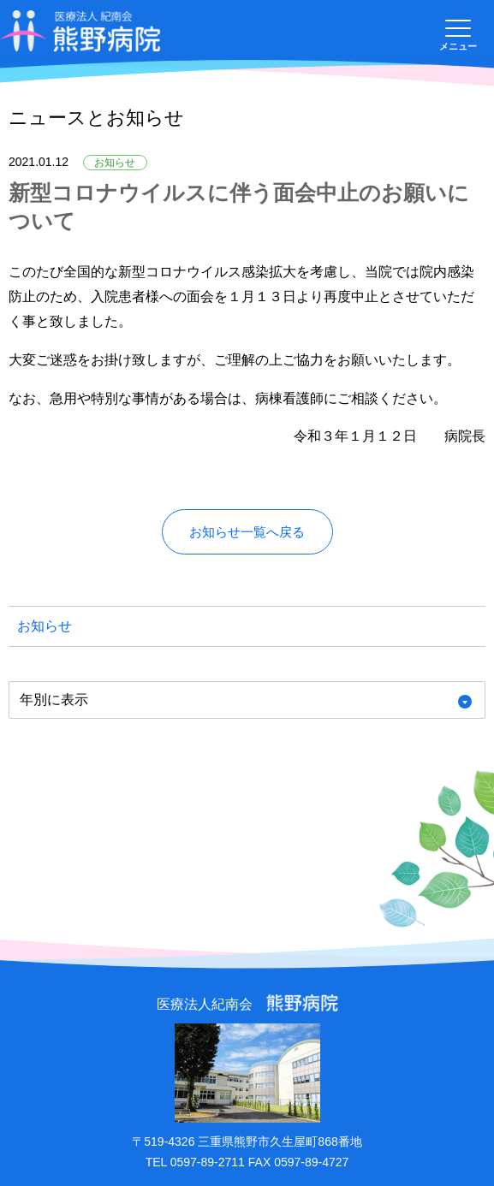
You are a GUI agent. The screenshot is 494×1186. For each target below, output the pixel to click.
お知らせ (44, 626)
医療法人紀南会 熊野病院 (80, 31)
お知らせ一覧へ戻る (247, 532)
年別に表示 (54, 699)
